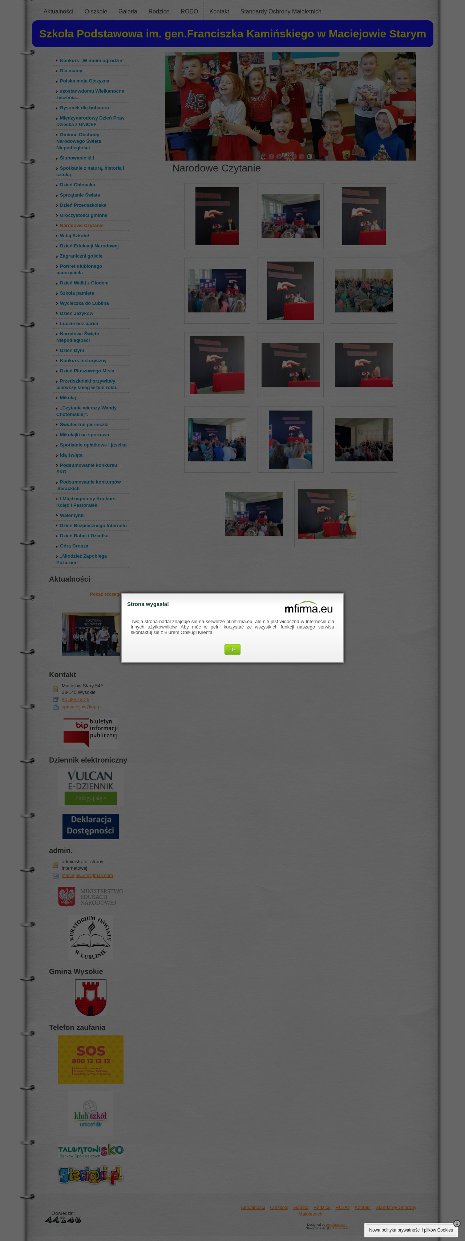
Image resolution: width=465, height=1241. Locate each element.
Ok (232, 649)
